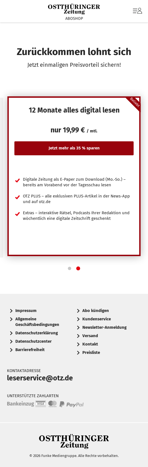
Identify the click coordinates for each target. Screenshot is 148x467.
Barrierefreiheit (30, 349)
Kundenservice (96, 318)
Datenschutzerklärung (36, 332)
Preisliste (91, 352)
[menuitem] (136, 11)
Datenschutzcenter (33, 341)
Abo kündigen (95, 310)
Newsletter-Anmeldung (104, 327)
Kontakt (90, 344)
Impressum (26, 310)
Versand (90, 335)
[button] (69, 268)
